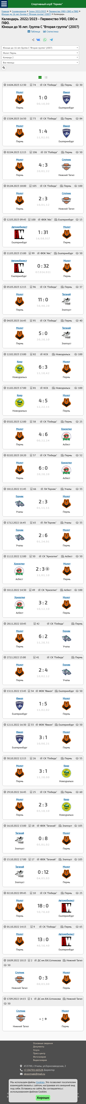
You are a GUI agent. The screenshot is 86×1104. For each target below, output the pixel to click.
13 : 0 (43, 939)
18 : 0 (43, 905)
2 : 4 (43, 670)
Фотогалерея (39, 1057)
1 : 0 (43, 97)
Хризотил (19, 597)
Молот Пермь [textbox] (9, 52)
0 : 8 (43, 838)
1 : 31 (43, 232)
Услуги (36, 1050)
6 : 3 (43, 367)
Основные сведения (43, 1043)
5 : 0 (43, 333)
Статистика (52, 31)
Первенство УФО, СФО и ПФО (63, 11)
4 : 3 (43, 165)
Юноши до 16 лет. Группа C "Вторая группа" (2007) (26, 14)
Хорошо (43, 1097)
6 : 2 (43, 636)
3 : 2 (43, 602)
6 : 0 (43, 468)
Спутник (20, 1010)
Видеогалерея (40, 1060)
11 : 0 (43, 299)
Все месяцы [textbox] (8, 62)
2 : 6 (43, 535)
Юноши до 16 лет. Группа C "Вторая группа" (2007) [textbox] (27, 47)
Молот (65, 1010)
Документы (38, 1046)
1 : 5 (43, 703)
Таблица (35, 31)
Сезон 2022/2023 (37, 11)
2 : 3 (43, 804)
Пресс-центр (39, 1053)
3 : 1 (43, 771)
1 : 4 (43, 131)
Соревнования (19, 11)
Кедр (66, 799)
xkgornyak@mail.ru (34, 1074)
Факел (19, 732)
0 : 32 (43, 266)
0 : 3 (43, 977)
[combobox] (40, 47)
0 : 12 (43, 872)
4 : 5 (43, 400)
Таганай (19, 866)
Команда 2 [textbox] (8, 57)
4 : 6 (43, 434)
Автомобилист (66, 934)
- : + (43, 1018)
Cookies (40, 1082)
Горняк (66, 664)
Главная (5, 11)
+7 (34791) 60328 (33, 1070)
